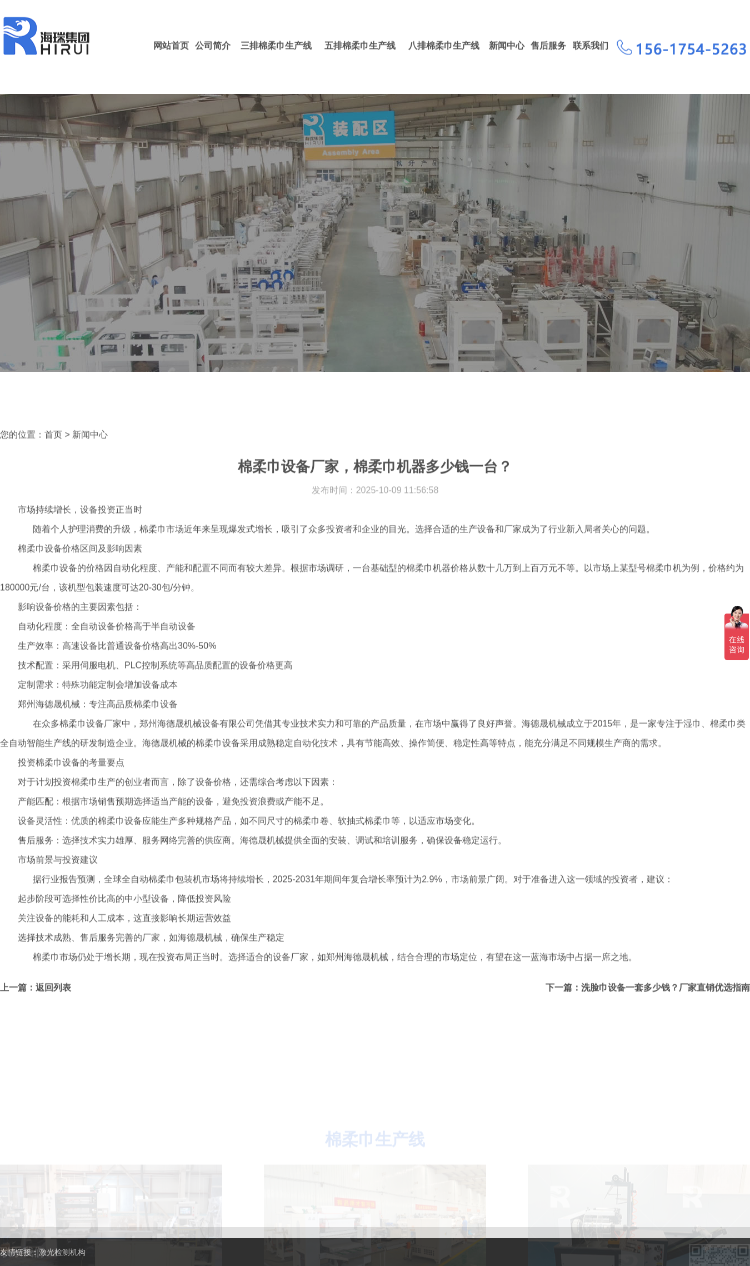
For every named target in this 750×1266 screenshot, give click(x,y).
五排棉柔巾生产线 (360, 47)
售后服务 (548, 47)
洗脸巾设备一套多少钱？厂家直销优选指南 (665, 1007)
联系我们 (590, 47)
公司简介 (213, 47)
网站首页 (171, 47)
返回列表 (53, 1007)
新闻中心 (506, 47)
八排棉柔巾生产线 (443, 47)
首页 (53, 454)
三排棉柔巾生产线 (276, 47)
